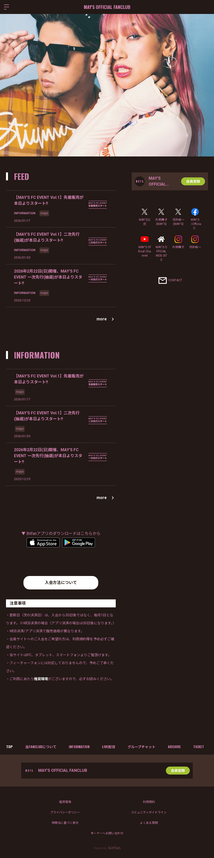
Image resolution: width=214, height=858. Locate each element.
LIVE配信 (108, 746)
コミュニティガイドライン (149, 812)
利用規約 (149, 802)
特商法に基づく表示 (65, 823)
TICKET (198, 746)
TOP (9, 746)
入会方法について (61, 582)
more (106, 319)
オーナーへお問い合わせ (107, 833)
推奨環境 (65, 802)
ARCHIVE (174, 746)
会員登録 (193, 181)
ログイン (206, 7)
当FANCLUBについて (40, 746)
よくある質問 (149, 823)
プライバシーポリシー (65, 812)
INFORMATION (79, 746)
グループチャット (141, 746)
